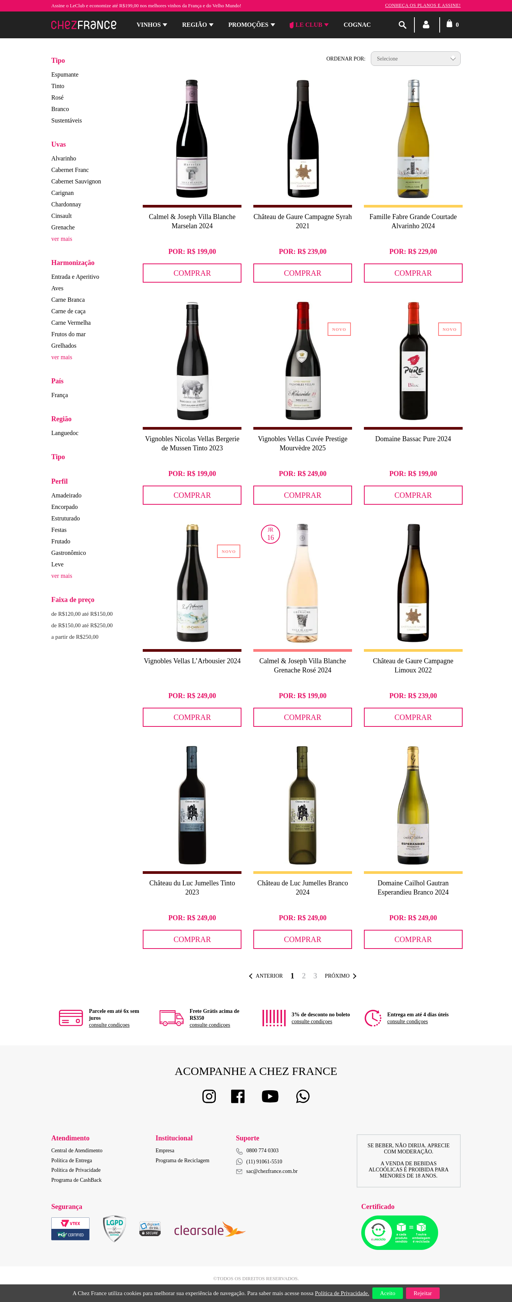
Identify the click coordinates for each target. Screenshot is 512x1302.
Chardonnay (66, 204)
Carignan (62, 193)
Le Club (306, 24)
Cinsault (61, 216)
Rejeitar (423, 1293)
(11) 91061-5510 (259, 1161)
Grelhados (64, 345)
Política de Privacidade (76, 1170)
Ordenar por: (345, 59)
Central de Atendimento (77, 1150)
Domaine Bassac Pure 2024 (413, 439)
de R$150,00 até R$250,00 (82, 625)
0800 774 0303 (262, 1150)
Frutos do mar (68, 334)
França (59, 395)
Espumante (64, 74)
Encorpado (64, 507)
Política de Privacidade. (342, 1293)
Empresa (165, 1150)
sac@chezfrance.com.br (267, 1171)
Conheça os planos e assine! (423, 5)
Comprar (192, 273)
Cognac (357, 24)
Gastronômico (68, 553)
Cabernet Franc (70, 170)
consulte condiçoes (109, 1025)
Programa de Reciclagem (183, 1160)
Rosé (57, 97)
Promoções (248, 24)
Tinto (57, 86)
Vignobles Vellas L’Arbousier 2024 (192, 661)
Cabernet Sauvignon (76, 181)
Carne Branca (68, 299)
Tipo (58, 60)
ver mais (61, 239)
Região (194, 24)
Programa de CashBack (76, 1180)
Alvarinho (63, 158)
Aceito (387, 1293)
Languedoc (64, 433)
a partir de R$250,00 (74, 637)
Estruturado (65, 518)
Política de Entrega (71, 1160)
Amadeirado (66, 495)
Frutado (60, 541)
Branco (60, 109)
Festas (59, 530)
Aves (57, 288)
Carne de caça (68, 311)
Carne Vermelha (71, 322)
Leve (57, 564)
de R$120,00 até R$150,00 (82, 614)
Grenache (63, 227)
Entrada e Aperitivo (75, 276)
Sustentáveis (66, 120)
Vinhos (149, 24)
